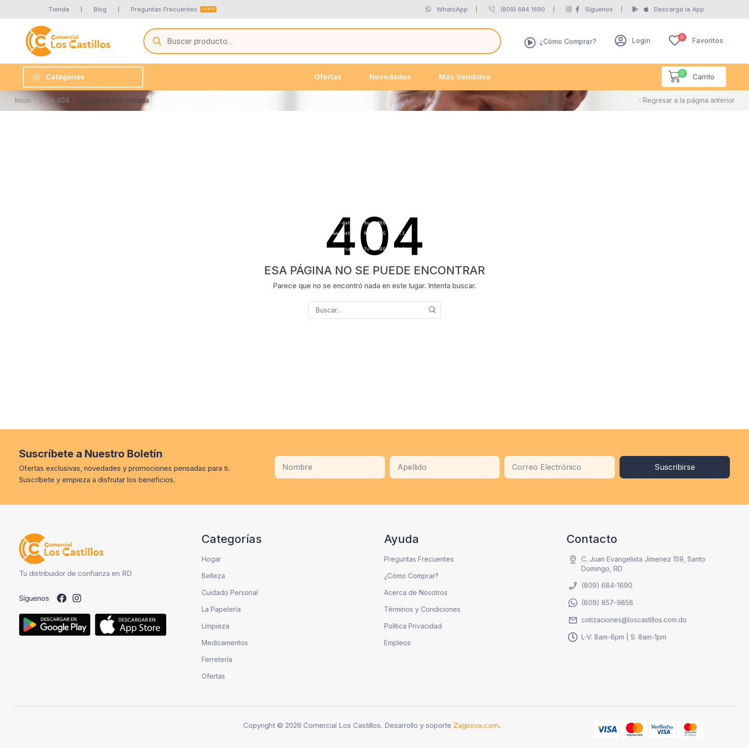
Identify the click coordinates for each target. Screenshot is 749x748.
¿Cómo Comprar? (567, 41)
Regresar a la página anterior (689, 100)
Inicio (23, 100)
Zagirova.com (476, 725)
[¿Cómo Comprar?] (530, 42)
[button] (633, 40)
